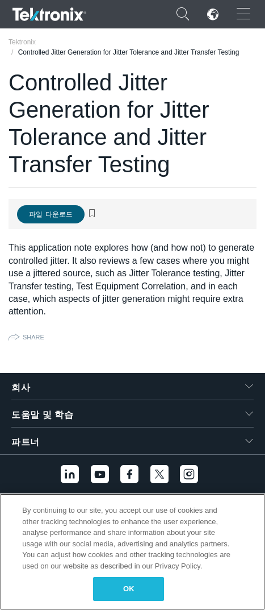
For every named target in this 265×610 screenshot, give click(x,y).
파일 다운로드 (51, 214)
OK (128, 588)
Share (33, 337)
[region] (132, 551)
